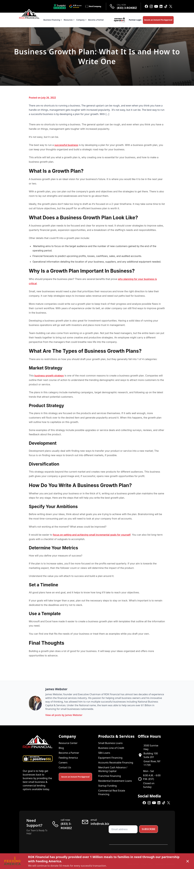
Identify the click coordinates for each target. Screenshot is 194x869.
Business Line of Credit (111, 748)
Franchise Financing (109, 776)
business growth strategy (49, 375)
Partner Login (135, 20)
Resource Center (68, 743)
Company (81, 20)
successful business (66, 145)
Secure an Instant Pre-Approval (158, 20)
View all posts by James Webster (63, 715)
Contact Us (65, 767)
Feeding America (68, 757)
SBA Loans (104, 752)
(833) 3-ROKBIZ (127, 8)
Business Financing (53, 20)
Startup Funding (107, 785)
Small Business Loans (110, 743)
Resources (69, 20)
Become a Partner (96, 20)
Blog (61, 748)
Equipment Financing (110, 757)
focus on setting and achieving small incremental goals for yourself (92, 534)
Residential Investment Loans (115, 780)
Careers (63, 762)
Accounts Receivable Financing (115, 762)
